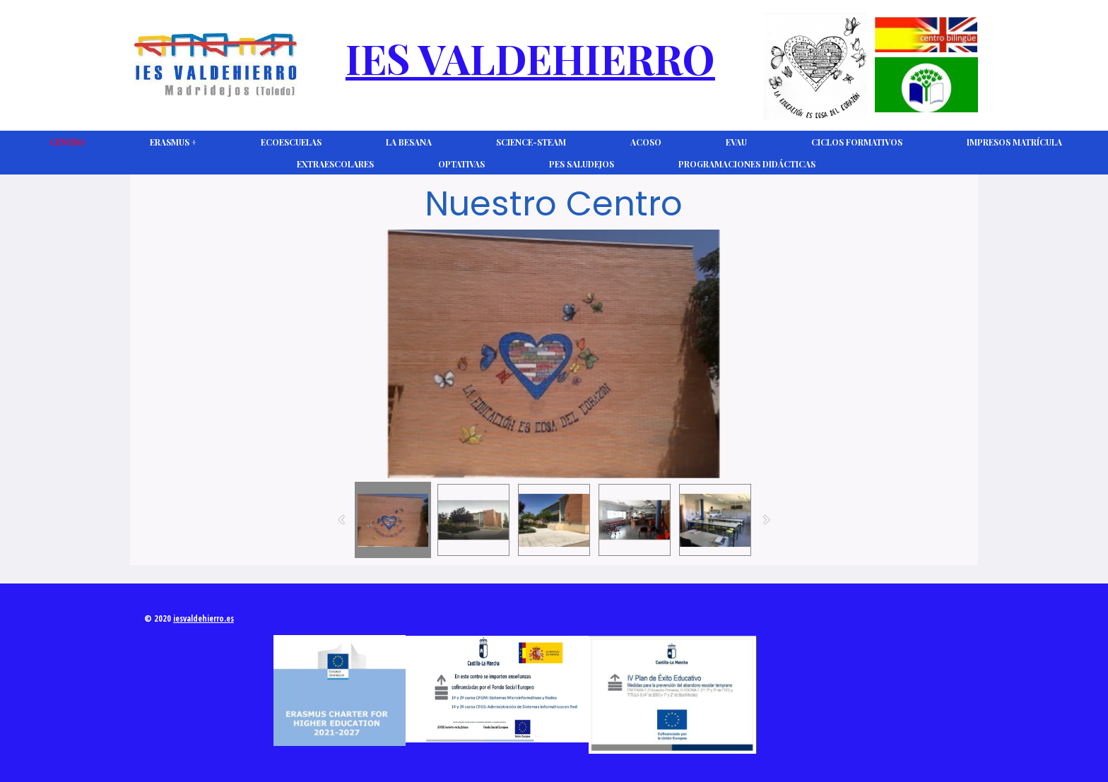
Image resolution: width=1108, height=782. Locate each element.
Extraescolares (335, 164)
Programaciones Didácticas (746, 164)
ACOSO (645, 142)
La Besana (409, 142)
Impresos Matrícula (1014, 142)
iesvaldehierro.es (203, 618)
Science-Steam (531, 142)
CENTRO (67, 142)
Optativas (461, 164)
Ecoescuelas (291, 142)
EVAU (736, 142)
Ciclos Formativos (856, 142)
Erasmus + (173, 142)
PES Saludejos (581, 164)
